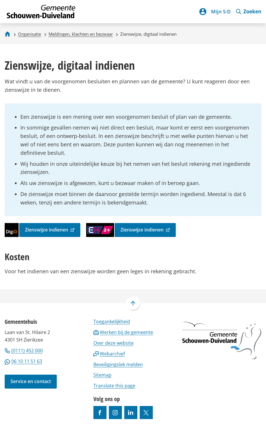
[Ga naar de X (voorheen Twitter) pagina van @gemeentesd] (146, 412)
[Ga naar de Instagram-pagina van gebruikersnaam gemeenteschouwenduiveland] (115, 412)
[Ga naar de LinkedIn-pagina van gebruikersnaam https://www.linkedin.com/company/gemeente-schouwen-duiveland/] (130, 412)
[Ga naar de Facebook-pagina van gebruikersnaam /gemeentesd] (100, 412)
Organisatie (29, 34)
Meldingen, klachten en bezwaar (81, 34)
